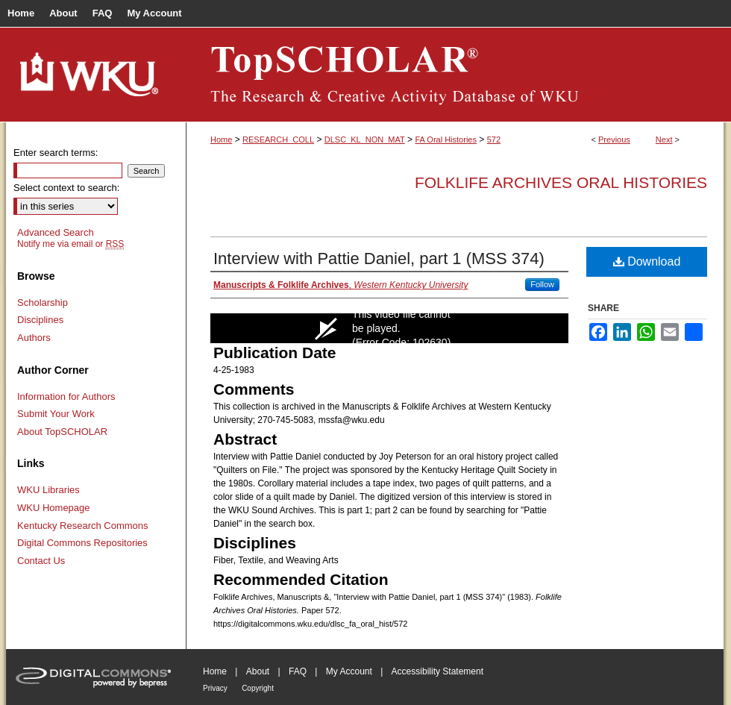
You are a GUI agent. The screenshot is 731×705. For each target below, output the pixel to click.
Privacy (215, 688)
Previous (614, 139)
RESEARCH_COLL (278, 139)
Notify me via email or (70, 244)
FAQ (298, 671)
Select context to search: (66, 187)
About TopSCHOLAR (62, 431)
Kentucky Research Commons (82, 525)
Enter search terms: (55, 152)
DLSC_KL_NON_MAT (364, 139)
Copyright (258, 688)
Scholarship (42, 302)
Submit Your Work (56, 413)
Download (647, 261)
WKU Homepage (53, 507)
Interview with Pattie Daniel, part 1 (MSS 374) (379, 258)
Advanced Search (55, 232)
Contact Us (41, 560)
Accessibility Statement (437, 671)
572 (494, 139)
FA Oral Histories (446, 139)
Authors (34, 337)
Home (221, 139)
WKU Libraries (48, 489)
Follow (542, 284)
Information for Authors (66, 396)
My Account (349, 671)
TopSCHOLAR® (455, 75)
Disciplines (40, 319)
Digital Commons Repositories (82, 542)
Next (664, 139)
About (257, 671)
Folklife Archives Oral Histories (561, 182)
